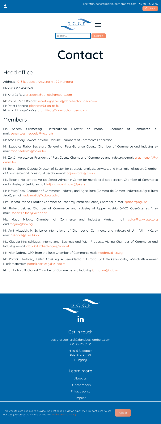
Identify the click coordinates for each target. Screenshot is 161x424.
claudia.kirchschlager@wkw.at (47, 246)
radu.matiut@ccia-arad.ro (41, 195)
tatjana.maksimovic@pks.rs (65, 184)
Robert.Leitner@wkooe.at (29, 213)
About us (80, 378)
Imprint (81, 398)
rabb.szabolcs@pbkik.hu (28, 151)
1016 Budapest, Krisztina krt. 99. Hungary (44, 82)
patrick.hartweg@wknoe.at (46, 264)
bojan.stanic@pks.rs (80, 173)
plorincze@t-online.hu (44, 106)
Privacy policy (80, 391)
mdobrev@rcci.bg (110, 253)
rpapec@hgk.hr (136, 202)
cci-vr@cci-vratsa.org (143, 219)
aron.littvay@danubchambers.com (62, 110)
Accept (123, 412)
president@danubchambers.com (48, 94)
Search (98, 35)
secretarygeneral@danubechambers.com (110, 4)
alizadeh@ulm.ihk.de (25, 235)
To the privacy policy (64, 414)
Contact (150, 8)
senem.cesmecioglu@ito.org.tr (32, 133)
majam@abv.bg (21, 224)
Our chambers (80, 385)
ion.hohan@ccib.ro (105, 270)
